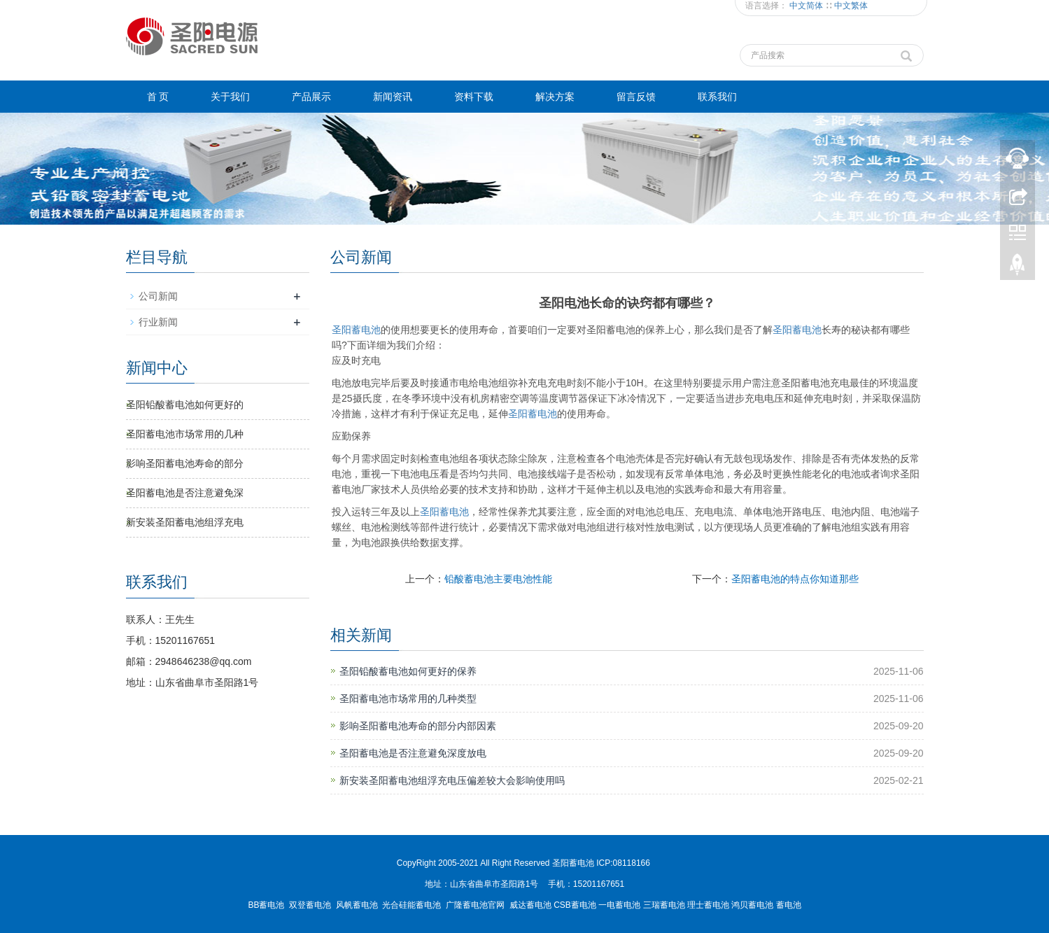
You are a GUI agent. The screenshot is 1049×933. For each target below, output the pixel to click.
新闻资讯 (392, 96)
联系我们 (717, 96)
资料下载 (473, 96)
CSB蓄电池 (575, 905)
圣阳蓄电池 (356, 329)
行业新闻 (158, 322)
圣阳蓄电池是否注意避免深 (185, 492)
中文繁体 (851, 5)
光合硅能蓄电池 (411, 905)
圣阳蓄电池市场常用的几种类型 (408, 698)
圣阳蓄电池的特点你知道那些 (795, 578)
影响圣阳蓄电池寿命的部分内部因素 (417, 725)
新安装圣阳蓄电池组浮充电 (185, 522)
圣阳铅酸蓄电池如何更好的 (185, 404)
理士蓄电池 (708, 905)
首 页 (158, 96)
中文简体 (807, 5)
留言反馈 (636, 96)
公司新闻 (158, 296)
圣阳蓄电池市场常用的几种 (185, 434)
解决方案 (555, 96)
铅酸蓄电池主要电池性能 (498, 578)
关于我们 (230, 96)
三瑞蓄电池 (664, 905)
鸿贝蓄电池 (752, 905)
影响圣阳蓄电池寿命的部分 (185, 463)
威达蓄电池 (530, 905)
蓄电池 (797, 329)
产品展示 (311, 96)
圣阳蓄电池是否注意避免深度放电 (412, 753)
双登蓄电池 (310, 905)
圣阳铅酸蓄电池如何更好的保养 (408, 671)
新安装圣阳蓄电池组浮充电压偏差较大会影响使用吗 (452, 780)
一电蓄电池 (619, 905)
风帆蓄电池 (357, 905)
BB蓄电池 (266, 905)
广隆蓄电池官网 (475, 905)
